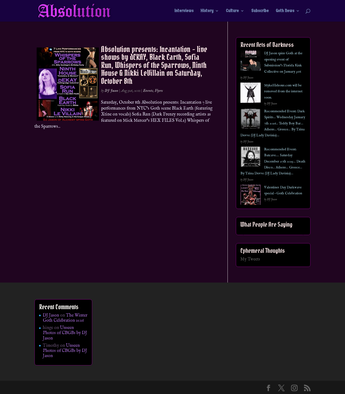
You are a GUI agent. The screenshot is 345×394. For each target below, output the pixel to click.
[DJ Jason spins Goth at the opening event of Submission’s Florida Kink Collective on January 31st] (250, 61)
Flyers (159, 90)
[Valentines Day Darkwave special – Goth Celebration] (250, 196)
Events (148, 90)
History (207, 11)
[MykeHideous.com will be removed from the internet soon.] (250, 94)
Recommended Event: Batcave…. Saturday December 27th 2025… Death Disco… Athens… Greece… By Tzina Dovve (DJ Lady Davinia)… (272, 161)
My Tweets (250, 259)
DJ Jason (111, 90)
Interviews (184, 11)
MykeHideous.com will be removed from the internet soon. (283, 91)
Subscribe (260, 11)
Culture (232, 11)
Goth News (285, 11)
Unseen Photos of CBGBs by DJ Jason (65, 333)
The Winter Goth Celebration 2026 (65, 318)
